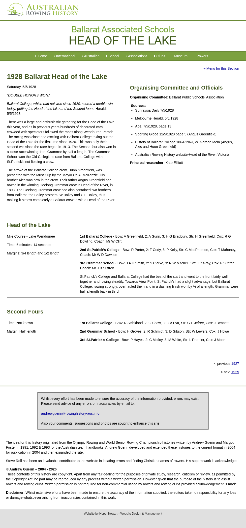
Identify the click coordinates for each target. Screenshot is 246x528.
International (65, 56)
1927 (235, 364)
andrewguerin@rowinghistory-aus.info (70, 413)
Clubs (160, 56)
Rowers (202, 56)
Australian (91, 56)
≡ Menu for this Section (221, 68)
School (113, 56)
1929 (235, 372)
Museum (180, 56)
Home (42, 56)
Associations (138, 56)
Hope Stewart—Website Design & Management (130, 513)
